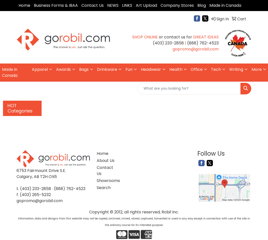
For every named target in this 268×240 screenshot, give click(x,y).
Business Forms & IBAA (56, 5)
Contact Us (92, 5)
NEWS (112, 5)
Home (24, 5)
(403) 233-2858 (35, 189)
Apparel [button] (40, 69)
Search (104, 188)
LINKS (127, 5)
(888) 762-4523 (69, 189)
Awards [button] (63, 69)
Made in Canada (225, 5)
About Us (105, 160)
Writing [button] (236, 69)
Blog (201, 5)
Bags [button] (84, 69)
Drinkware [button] (107, 69)
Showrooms (106, 181)
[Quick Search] (189, 88)
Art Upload (146, 5)
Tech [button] (216, 69)
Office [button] (197, 69)
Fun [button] (128, 69)
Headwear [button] (151, 69)
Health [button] (175, 69)
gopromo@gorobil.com (40, 201)
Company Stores (177, 5)
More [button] (256, 69)
